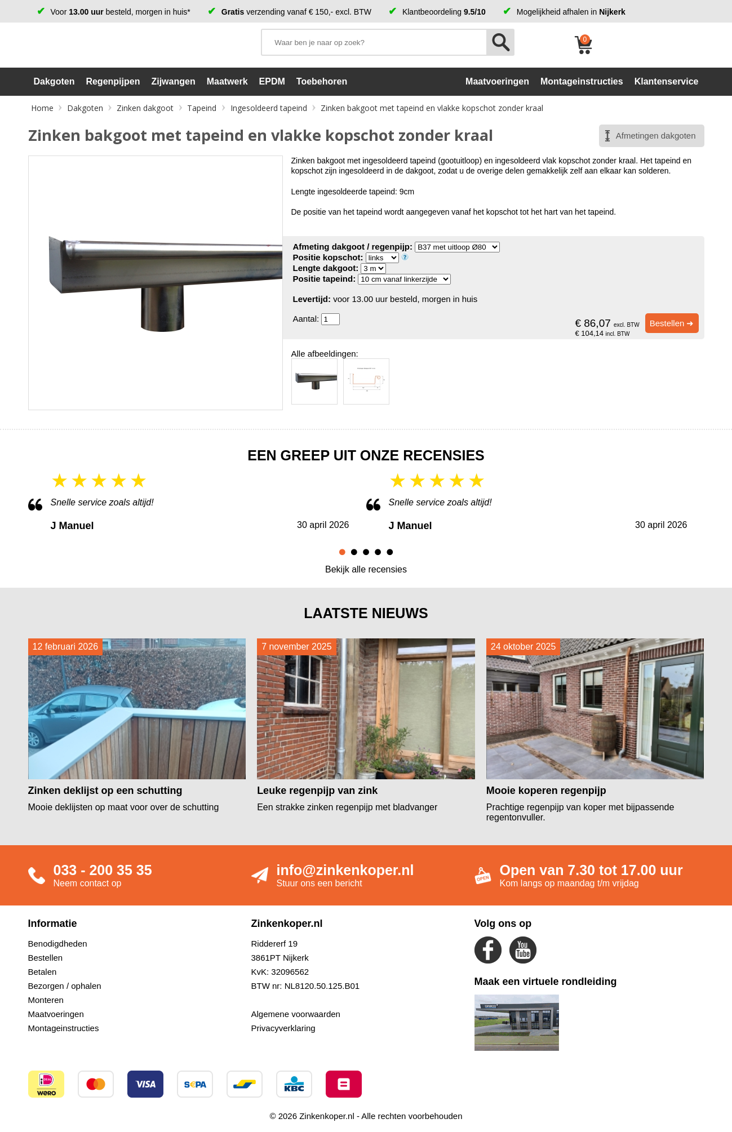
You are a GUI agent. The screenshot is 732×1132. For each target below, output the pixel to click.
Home (42, 108)
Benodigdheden (57, 943)
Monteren (46, 1000)
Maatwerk (227, 81)
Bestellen (45, 957)
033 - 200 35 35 (103, 870)
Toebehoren (321, 81)
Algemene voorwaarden (295, 1014)
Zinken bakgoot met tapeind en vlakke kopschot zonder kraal (432, 108)
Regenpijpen (113, 81)
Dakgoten (54, 81)
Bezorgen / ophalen (64, 986)
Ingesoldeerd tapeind (268, 108)
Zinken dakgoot (145, 108)
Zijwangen (173, 81)
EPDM (272, 81)
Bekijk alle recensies (366, 569)
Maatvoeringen (56, 1014)
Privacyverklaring (283, 1028)
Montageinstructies (63, 1028)
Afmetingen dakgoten (656, 135)
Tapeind (201, 108)
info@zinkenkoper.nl (345, 870)
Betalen (42, 971)
